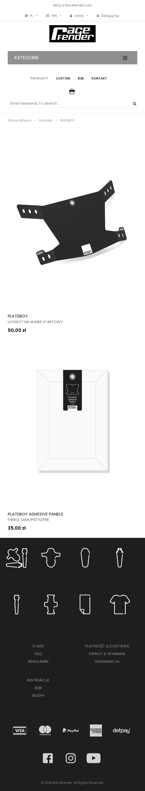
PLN (54, 16)
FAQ (38, 653)
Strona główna (19, 120)
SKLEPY (38, 695)
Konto (79, 16)
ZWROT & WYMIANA (107, 653)
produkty (45, 120)
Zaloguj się (110, 16)
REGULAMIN (38, 661)
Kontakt (99, 78)
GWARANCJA (107, 661)
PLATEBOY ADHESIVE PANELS (35, 514)
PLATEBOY (18, 316)
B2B (81, 78)
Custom (63, 78)
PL (31, 16)
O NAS (38, 646)
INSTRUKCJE (38, 680)
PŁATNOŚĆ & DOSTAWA (107, 646)
